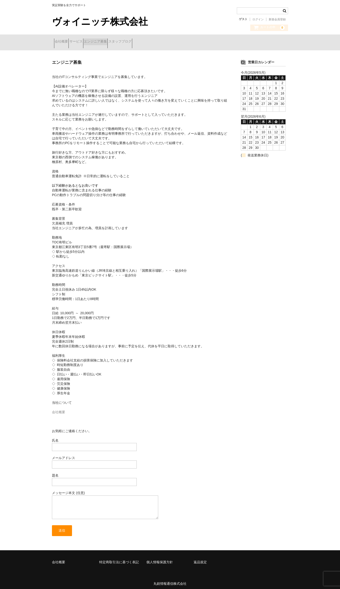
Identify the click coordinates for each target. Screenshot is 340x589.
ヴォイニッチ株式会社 (100, 21)
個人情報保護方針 (159, 559)
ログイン (258, 19)
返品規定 (200, 559)
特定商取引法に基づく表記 (119, 559)
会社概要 (63, 42)
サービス (86, 42)
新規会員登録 (277, 19)
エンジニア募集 (114, 42)
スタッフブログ (147, 42)
